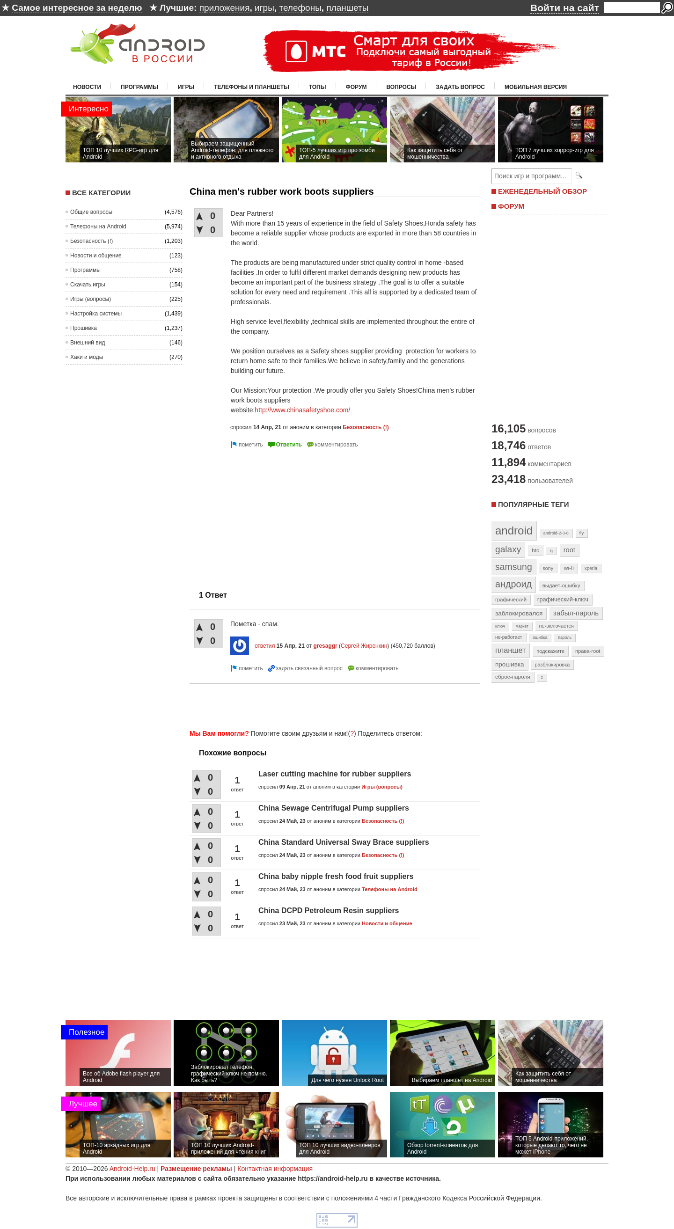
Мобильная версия (536, 87)
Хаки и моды (86, 357)
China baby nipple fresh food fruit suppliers (336, 876)
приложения (224, 8)
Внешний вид (87, 342)
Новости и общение (96, 255)
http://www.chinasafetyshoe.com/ (302, 410)
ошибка (540, 637)
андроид (513, 584)
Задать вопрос (460, 87)
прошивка (509, 664)
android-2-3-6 (556, 533)
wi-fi (569, 568)
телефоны (300, 8)
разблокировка (552, 664)
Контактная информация (275, 1168)
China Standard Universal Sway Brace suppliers (343, 842)
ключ (500, 626)
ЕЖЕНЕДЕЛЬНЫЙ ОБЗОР (542, 191)
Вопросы (401, 87)
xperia (591, 568)
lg (551, 551)
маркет (522, 626)
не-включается (556, 626)
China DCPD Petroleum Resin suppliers (328, 910)
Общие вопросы (91, 212)
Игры (186, 87)
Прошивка (83, 328)
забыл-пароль (576, 613)
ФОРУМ (511, 206)
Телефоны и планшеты (251, 87)
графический (511, 599)
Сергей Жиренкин (364, 646)
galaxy (508, 549)
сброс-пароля (512, 676)
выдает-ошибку (561, 585)
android (514, 530)
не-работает (508, 637)
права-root (588, 651)
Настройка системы (96, 313)
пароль (564, 637)
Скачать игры (87, 284)
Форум (356, 87)
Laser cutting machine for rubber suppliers (334, 774)
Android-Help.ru (132, 1168)
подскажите (550, 651)
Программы (139, 87)
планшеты (347, 8)
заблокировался (518, 613)
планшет (510, 650)
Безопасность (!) (91, 241)
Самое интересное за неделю (77, 8)
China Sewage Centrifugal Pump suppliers (333, 808)
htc (535, 550)
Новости (87, 87)
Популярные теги (533, 504)
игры (264, 8)
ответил (265, 646)
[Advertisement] (268, 515)
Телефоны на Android (98, 226)
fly (581, 532)
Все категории (101, 193)
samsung (513, 567)
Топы (317, 87)
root (569, 550)
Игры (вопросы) (90, 299)
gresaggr (325, 646)
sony (547, 568)
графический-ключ (562, 599)
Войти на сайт (564, 7)
